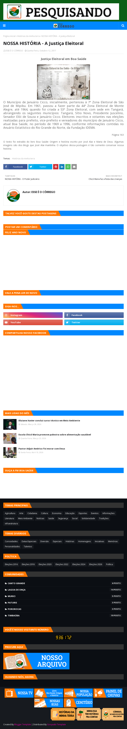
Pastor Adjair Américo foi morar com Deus (42, 448)
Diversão (44, 541)
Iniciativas (99, 541)
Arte (21, 513)
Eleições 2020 (45, 564)
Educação (70, 513)
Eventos (94, 513)
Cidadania (32, 513)
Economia (56, 513)
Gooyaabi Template (56, 724)
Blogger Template (22, 724)
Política (109, 564)
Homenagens (84, 541)
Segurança (63, 518)
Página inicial (9, 36)
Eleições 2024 (78, 564)
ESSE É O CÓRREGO (14, 50)
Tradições (103, 518)
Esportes (83, 513)
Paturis (65, 602)
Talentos (28, 546)
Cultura (44, 513)
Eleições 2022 (62, 564)
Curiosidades (11, 541)
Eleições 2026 (95, 564)
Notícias (40, 518)
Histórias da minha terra (28, 36)
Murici (65, 596)
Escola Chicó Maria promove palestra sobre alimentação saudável (55, 434)
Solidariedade (88, 518)
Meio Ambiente (25, 518)
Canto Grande (65, 583)
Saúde (51, 518)
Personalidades (12, 546)
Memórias (113, 541)
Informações (108, 513)
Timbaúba (65, 615)
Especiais (57, 541)
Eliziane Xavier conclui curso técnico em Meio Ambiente (49, 420)
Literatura (9, 518)
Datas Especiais (29, 541)
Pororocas (65, 609)
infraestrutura (11, 523)
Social (75, 518)
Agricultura (10, 513)
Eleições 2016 (11, 564)
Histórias (70, 541)
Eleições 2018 (28, 564)
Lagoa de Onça (65, 589)
